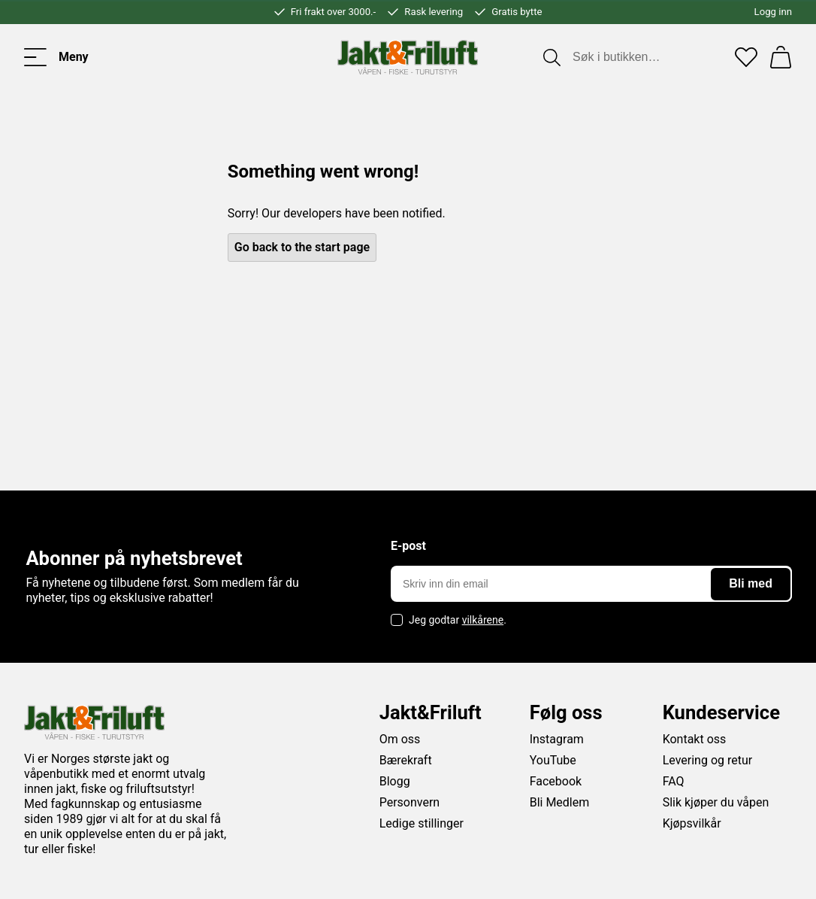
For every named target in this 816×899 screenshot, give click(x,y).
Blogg (394, 781)
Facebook (556, 781)
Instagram (557, 739)
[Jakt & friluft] (407, 57)
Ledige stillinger (421, 823)
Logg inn (773, 11)
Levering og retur (708, 760)
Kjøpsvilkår (692, 823)
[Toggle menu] (56, 57)
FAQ (674, 781)
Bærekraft (405, 760)
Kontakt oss (695, 739)
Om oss (400, 739)
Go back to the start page (302, 247)
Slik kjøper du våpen (716, 802)
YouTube (553, 760)
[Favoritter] (746, 57)
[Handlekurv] (780, 57)
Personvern (409, 802)
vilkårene (483, 620)
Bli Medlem (560, 802)
